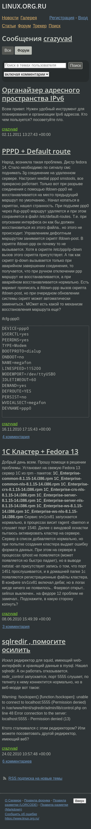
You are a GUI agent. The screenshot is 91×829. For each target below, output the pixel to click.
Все (8, 50)
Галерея (29, 17)
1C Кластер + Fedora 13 (40, 451)
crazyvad (57, 38)
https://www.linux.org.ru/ (22, 818)
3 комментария (16, 627)
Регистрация (62, 17)
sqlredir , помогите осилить (34, 645)
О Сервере (13, 800)
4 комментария (16, 437)
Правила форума (37, 800)
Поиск (55, 25)
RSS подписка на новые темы (35, 778)
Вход (83, 17)
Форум (24, 25)
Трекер (40, 25)
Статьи (9, 25)
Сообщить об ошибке (21, 814)
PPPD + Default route (36, 151)
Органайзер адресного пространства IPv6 (41, 94)
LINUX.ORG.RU (24, 6)
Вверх (79, 801)
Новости (10, 17)
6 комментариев (17, 761)
